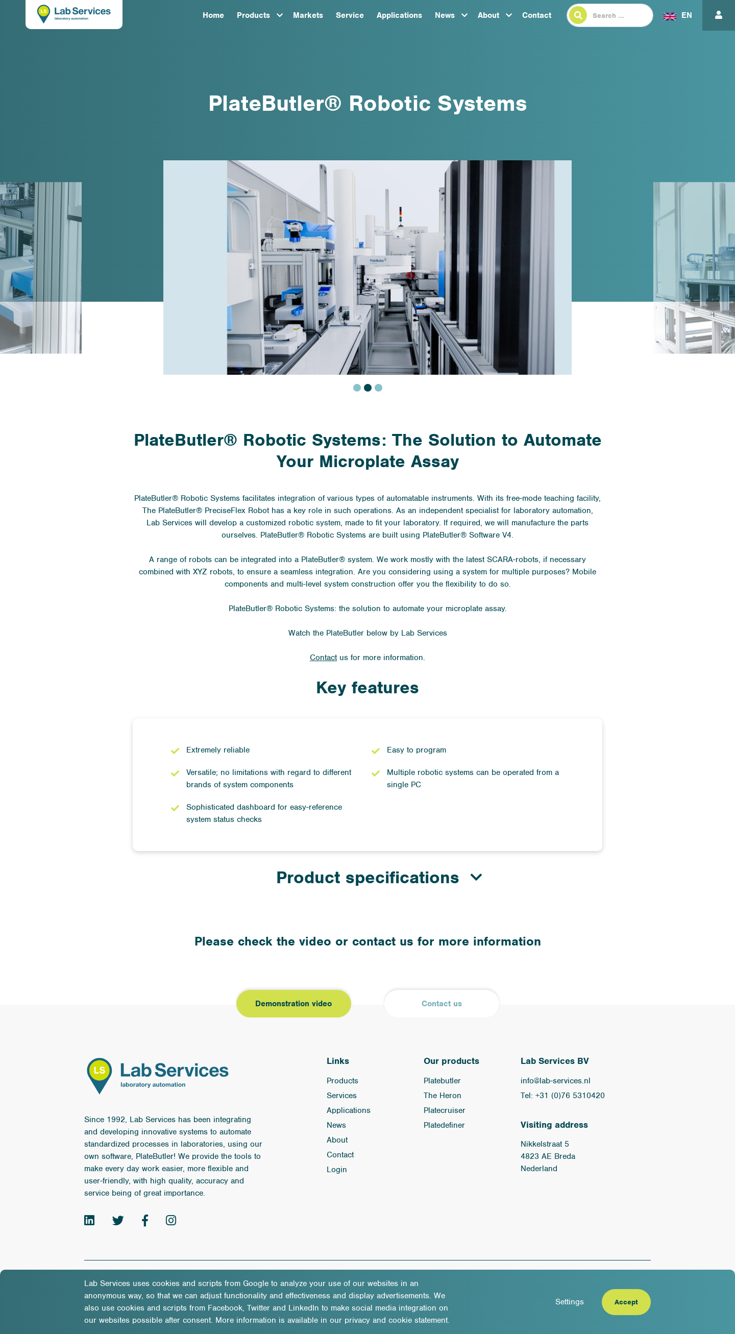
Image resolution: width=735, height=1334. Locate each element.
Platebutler (442, 1081)
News (445, 15)
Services (342, 1095)
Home (213, 15)
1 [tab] (357, 388)
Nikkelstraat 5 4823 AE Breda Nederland (548, 1156)
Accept (626, 1302)
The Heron (442, 1095)
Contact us (442, 1004)
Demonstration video (293, 1004)
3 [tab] (378, 388)
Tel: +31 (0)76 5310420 (563, 1095)
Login (337, 1170)
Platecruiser (444, 1110)
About (488, 15)
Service (350, 15)
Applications (399, 15)
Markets (308, 15)
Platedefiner (444, 1125)
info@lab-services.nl (556, 1081)
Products (253, 15)
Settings (569, 1302)
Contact (536, 15)
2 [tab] (368, 388)
